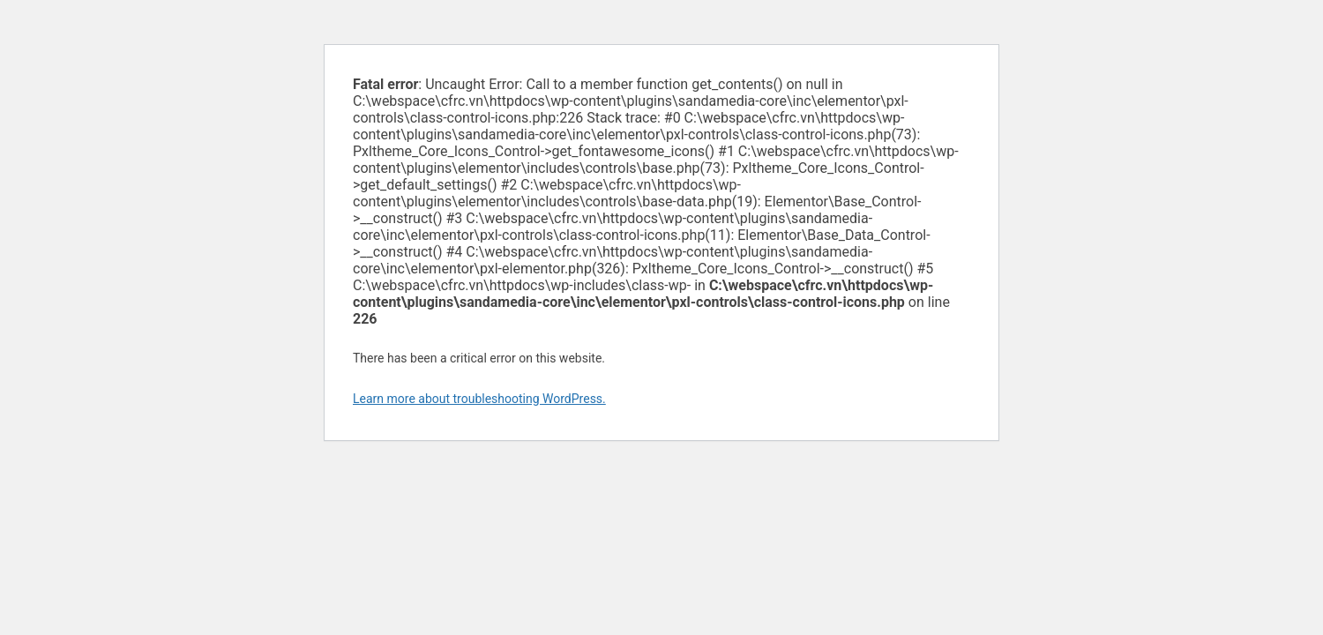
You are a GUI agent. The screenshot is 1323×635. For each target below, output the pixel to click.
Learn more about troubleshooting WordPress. (479, 399)
